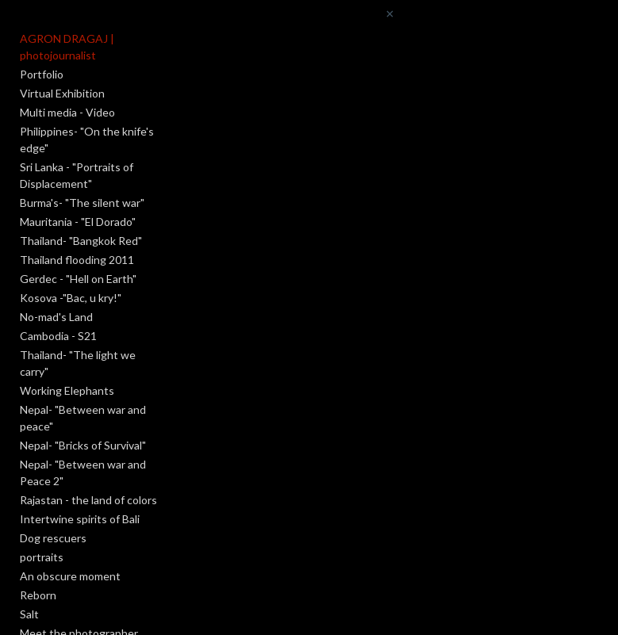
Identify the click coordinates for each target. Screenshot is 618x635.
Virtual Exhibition (62, 93)
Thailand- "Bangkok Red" (81, 240)
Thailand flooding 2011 (77, 259)
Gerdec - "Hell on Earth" (78, 278)
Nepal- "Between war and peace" (83, 418)
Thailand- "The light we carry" (78, 363)
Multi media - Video (67, 112)
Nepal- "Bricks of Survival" (83, 445)
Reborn (38, 595)
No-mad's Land (56, 316)
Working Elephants (67, 390)
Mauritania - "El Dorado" (78, 221)
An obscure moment (70, 576)
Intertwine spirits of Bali (80, 519)
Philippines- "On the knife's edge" (87, 139)
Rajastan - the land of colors (88, 500)
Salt (29, 614)
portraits (41, 557)
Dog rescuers (53, 538)
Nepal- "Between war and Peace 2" (83, 472)
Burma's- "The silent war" (82, 202)
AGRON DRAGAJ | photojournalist (67, 47)
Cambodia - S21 (58, 335)
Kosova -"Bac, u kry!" (70, 297)
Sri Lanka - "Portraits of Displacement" (76, 175)
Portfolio (41, 74)
